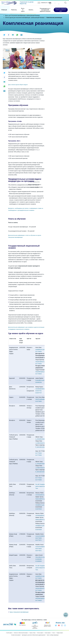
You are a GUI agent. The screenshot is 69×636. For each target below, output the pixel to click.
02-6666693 (38, 557)
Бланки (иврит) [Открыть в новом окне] (49, 629)
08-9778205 (38, 534)
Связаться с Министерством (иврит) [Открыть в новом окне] (19, 629)
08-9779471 (38, 536)
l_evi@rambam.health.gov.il (42, 439)
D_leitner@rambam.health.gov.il (44, 443)
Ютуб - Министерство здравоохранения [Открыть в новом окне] (58, 622)
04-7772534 (38, 449)
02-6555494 (38, 555)
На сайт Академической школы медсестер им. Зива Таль (43, 482)
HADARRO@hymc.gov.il (42, 372)
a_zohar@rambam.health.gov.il (43, 435)
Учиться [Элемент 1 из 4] (4, 9)
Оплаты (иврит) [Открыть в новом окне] (40, 629)
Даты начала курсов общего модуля (18, 84)
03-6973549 (38, 505)
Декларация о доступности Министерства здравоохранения (33, 631)
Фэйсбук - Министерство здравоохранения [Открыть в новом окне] (61, 622)
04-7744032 (38, 351)
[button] (22, 34)
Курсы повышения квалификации (19, 608)
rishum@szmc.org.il (40, 553)
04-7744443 (38, 364)
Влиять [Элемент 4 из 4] (24, 9)
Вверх (65, 611)
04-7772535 (38, 451)
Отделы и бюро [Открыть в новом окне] (32, 629)
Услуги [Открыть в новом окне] (55, 629)
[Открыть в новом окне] (9, 3)
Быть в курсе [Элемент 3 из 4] (18, 9)
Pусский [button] (54, 3)
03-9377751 (38, 391)
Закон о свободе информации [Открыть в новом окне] (54, 631)
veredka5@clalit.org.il (41, 389)
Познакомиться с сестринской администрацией (37, 9)
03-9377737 (38, 393)
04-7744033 (38, 374)
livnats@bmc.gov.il (40, 380)
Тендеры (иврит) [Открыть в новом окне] (62, 629)
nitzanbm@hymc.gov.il (41, 362)
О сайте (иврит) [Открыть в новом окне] (6, 629)
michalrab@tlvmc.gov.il (41, 491)
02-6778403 (38, 401)
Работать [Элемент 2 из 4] (12, 9)
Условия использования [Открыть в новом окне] (13, 631)
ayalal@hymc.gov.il (40, 349)
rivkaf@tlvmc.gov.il (40, 501)
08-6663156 (38, 382)
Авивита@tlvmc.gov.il (41, 495)
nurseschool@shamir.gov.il (42, 532)
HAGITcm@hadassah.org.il (42, 399)
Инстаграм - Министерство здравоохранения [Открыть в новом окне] (65, 622)
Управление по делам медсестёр (26, 2)
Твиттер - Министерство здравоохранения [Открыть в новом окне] (55, 622)
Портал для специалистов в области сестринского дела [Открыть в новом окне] (57, 8)
